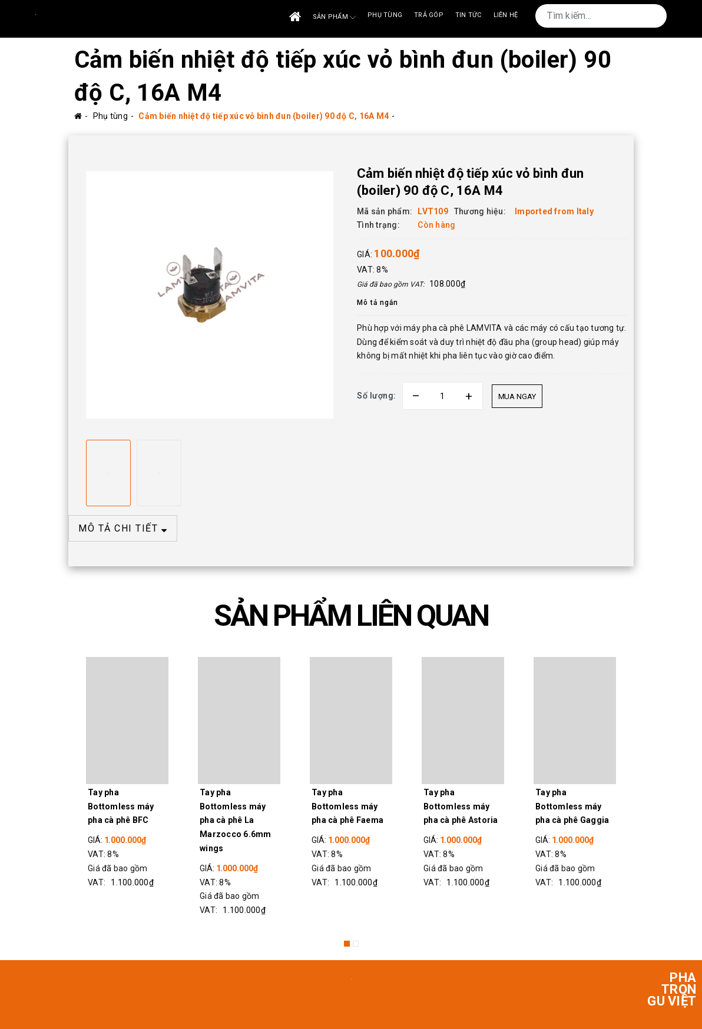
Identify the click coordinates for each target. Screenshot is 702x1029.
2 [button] (356, 944)
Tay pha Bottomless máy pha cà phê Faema (347, 806)
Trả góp (428, 15)
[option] (209, 295)
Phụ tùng (384, 15)
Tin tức (468, 15)
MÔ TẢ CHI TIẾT (122, 528)
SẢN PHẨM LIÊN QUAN (351, 616)
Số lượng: (376, 395)
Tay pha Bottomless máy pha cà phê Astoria (460, 806)
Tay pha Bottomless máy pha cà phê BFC (121, 806)
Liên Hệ (506, 15)
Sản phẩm (334, 17)
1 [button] (347, 944)
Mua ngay (517, 396)
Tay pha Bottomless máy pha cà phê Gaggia (572, 806)
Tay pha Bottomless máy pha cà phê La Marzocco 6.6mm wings (235, 820)
